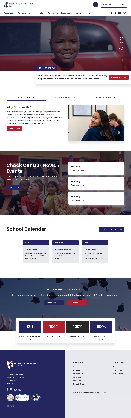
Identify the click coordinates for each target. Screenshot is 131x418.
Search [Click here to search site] (95, 5)
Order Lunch (118, 374)
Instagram (115, 13)
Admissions (54, 303)
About (14, 128)
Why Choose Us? (26, 98)
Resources (77, 381)
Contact (116, 367)
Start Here (119, 77)
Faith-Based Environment (105, 98)
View (14, 187)
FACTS (124, 13)
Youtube (119, 13)
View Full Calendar (111, 230)
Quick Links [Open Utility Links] (113, 5)
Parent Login (118, 370)
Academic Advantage (65, 98)
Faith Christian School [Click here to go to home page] (18, 5)
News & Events (79, 384)
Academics (77, 303)
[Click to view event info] (36, 252)
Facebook (111, 13)
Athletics (77, 377)
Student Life (78, 374)
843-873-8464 (12, 380)
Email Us (10, 383)
